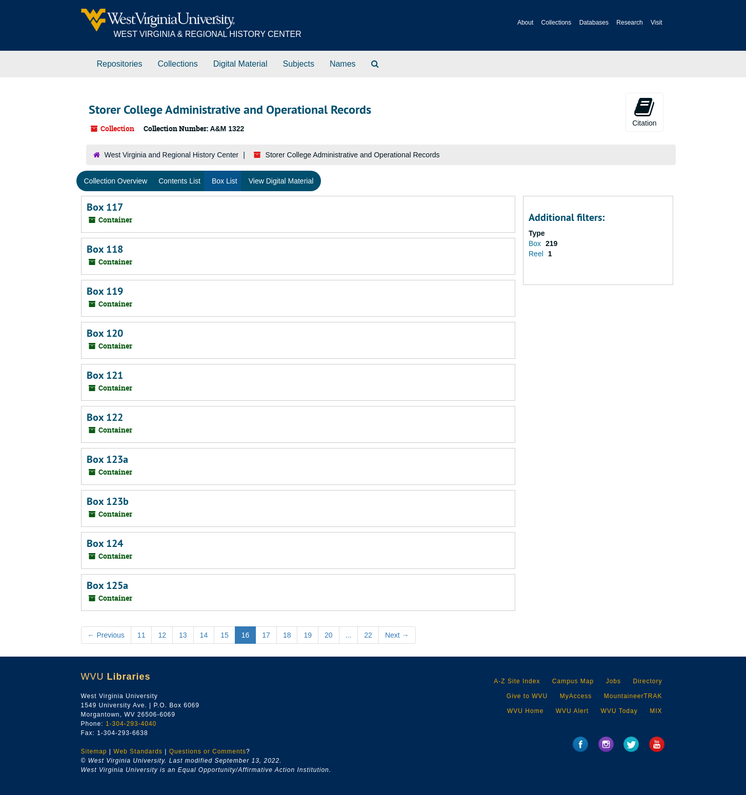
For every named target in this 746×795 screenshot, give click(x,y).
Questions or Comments (207, 751)
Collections (556, 22)
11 (141, 635)
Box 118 (105, 249)
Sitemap (94, 751)
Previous (106, 635)
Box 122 (105, 417)
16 (245, 635)
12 (162, 635)
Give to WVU (527, 696)
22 (368, 635)
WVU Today (619, 711)
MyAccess (576, 696)
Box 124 (105, 543)
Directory (647, 681)
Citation (644, 111)
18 (287, 635)
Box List (224, 181)
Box (536, 243)
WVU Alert (572, 711)
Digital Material (240, 63)
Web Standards (138, 751)
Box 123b (108, 501)
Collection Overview (116, 181)
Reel (537, 254)
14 (204, 635)
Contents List (179, 181)
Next (397, 635)
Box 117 (105, 207)
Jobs (613, 681)
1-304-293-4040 (131, 723)
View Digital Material (281, 181)
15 (224, 635)
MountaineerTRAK (633, 696)
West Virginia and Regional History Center (172, 155)
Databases (594, 22)
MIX (656, 711)
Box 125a (107, 585)
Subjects (298, 63)
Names (343, 63)
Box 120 (105, 333)
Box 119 (105, 291)
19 (308, 635)
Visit (656, 22)
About (525, 22)
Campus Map (573, 681)
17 (266, 635)
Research (629, 22)
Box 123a (107, 459)
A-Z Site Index (517, 681)
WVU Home (525, 711)
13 (183, 635)
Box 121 (105, 375)
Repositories (120, 63)
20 (329, 635)
